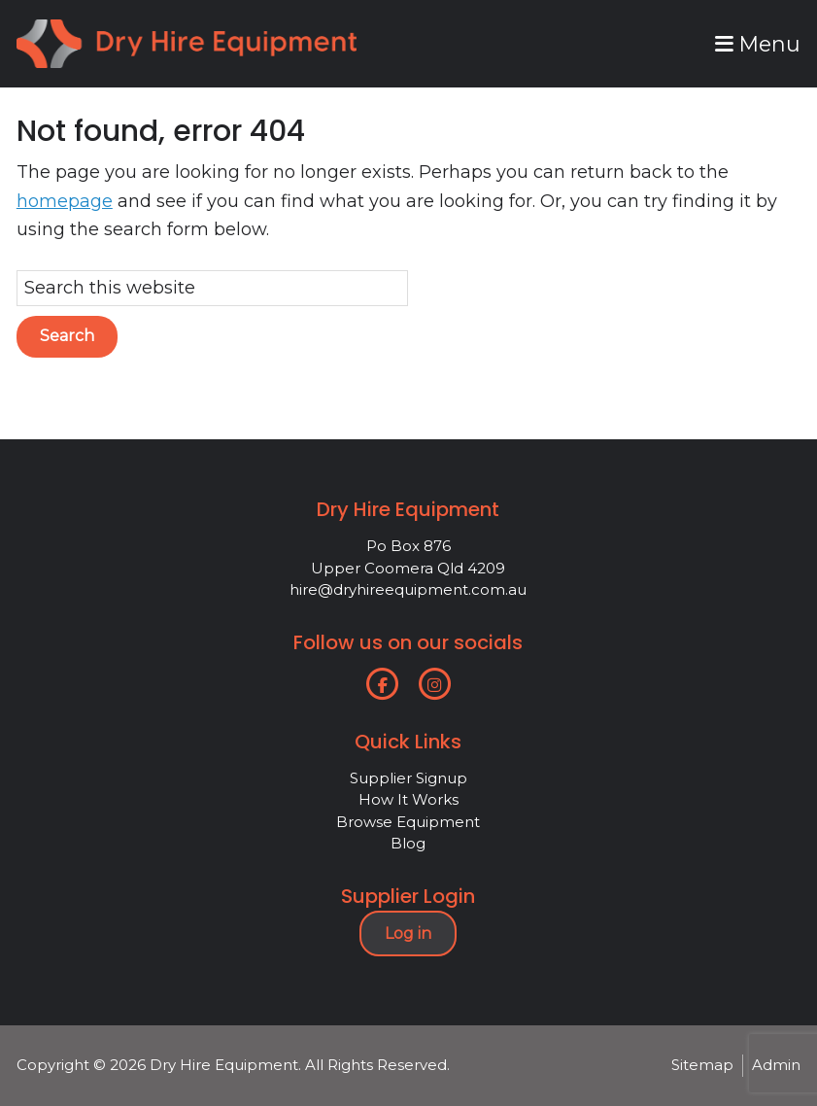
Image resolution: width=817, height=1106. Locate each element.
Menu (757, 43)
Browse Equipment (408, 821)
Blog (408, 843)
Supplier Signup (408, 778)
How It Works (408, 799)
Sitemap (702, 1064)
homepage (65, 201)
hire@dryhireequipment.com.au (408, 589)
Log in (408, 933)
